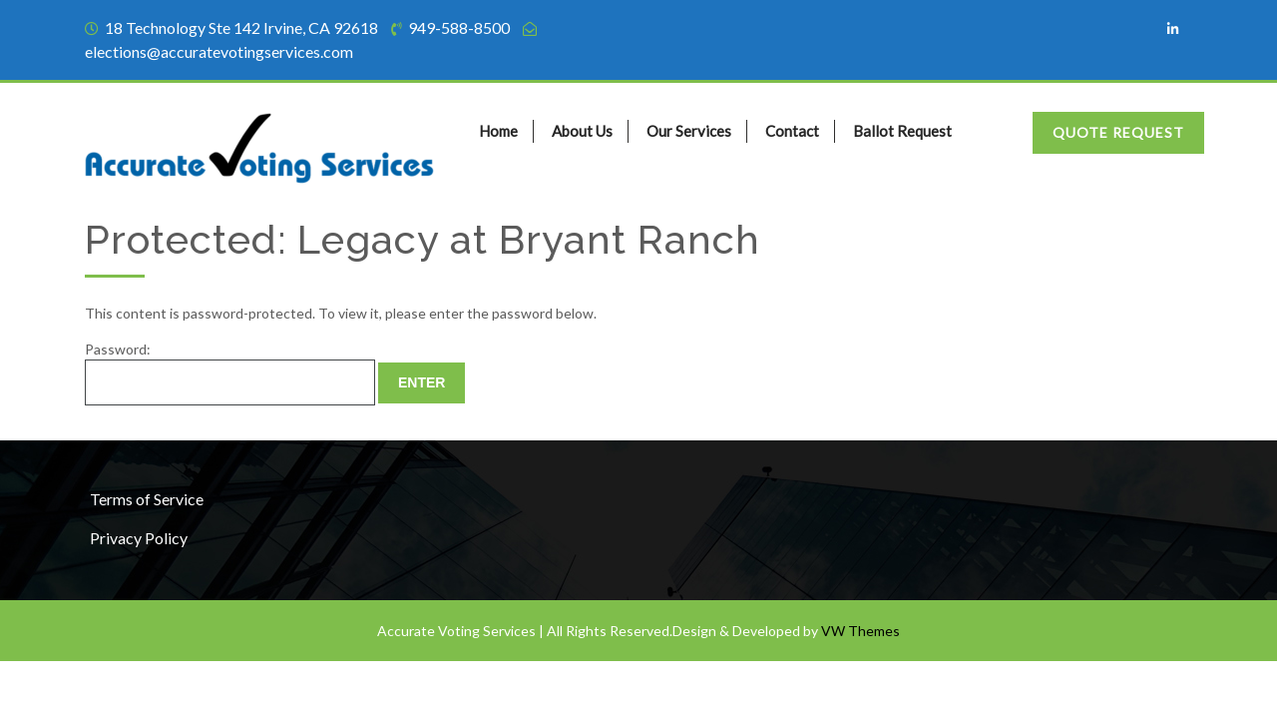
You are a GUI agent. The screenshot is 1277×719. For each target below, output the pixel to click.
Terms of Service (147, 498)
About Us (582, 131)
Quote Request (1118, 132)
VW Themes (859, 630)
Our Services (688, 131)
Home (498, 131)
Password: (230, 373)
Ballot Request (902, 131)
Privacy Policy (139, 537)
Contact (792, 131)
